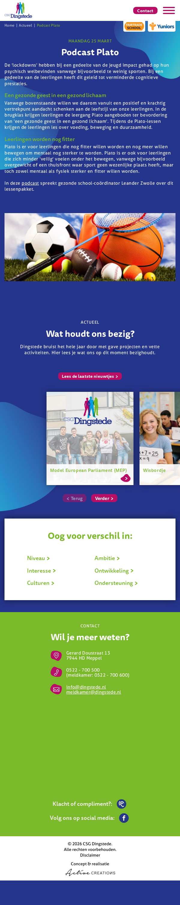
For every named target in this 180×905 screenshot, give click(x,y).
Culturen (41, 582)
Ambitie (107, 558)
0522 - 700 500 (83, 670)
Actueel (25, 25)
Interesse (41, 570)
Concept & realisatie (90, 868)
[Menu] (169, 10)
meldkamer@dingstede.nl (93, 692)
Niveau (38, 558)
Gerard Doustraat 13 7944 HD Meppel (88, 655)
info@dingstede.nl (86, 687)
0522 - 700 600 (111, 675)
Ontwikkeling (114, 570)
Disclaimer (90, 855)
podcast (30, 183)
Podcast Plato (48, 25)
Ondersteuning (116, 582)
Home (9, 25)
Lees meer (125, 477)
